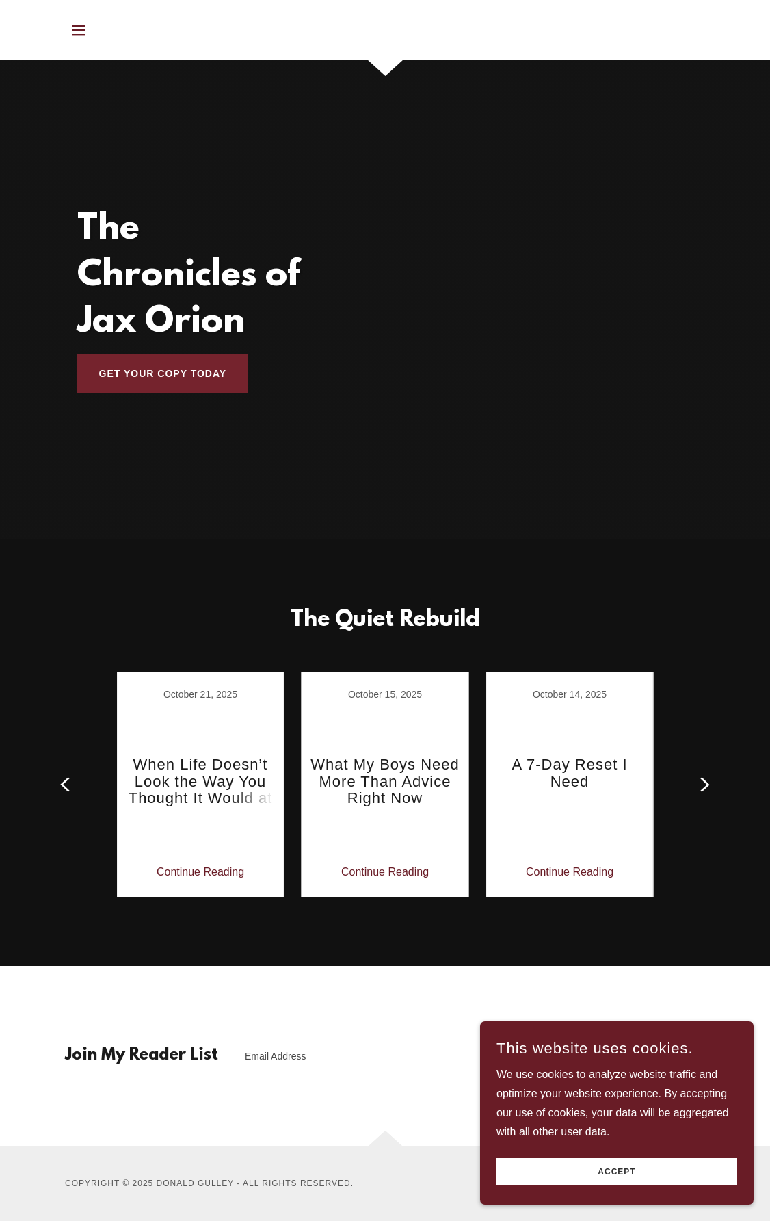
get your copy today (163, 373)
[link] (200, 784)
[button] (78, 30)
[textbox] (417, 1056)
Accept (616, 1172)
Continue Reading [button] (200, 872)
